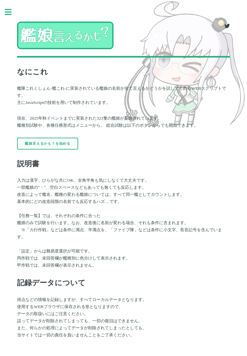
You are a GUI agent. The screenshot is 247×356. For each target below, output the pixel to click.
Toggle (11, 12)
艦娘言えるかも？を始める (47, 143)
